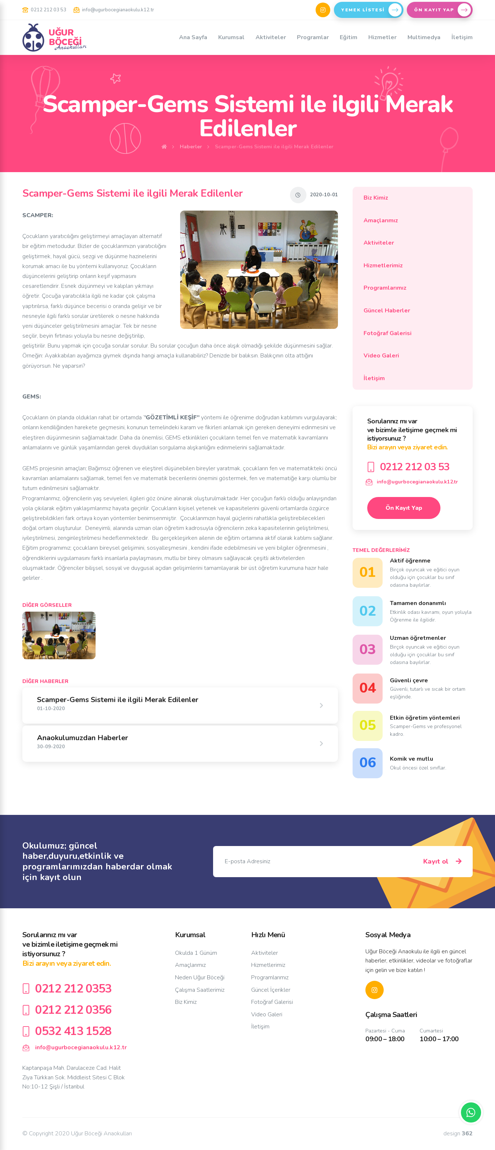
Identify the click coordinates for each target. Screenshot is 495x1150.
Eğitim (348, 37)
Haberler (191, 146)
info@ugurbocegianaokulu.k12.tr (114, 10)
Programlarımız (411, 288)
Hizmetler (382, 37)
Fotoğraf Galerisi (411, 333)
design (458, 1133)
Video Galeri (411, 356)
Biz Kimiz (411, 198)
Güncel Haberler (411, 311)
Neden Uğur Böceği (199, 977)
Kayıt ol (442, 861)
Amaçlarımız (411, 220)
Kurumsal (231, 37)
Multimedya (423, 37)
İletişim (462, 37)
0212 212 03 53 (44, 10)
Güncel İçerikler (270, 990)
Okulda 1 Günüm (196, 953)
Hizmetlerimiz (411, 265)
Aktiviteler (271, 37)
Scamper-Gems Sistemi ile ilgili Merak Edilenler (274, 146)
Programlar (313, 37)
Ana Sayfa (193, 37)
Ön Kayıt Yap (404, 508)
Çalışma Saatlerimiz (199, 990)
